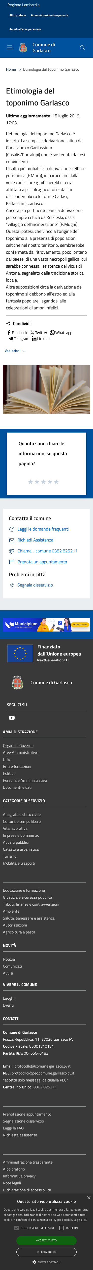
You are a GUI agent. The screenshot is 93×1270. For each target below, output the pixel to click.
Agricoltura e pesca (19, 932)
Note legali (12, 1183)
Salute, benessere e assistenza (29, 918)
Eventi (8, 1005)
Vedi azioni (16, 351)
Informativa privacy (19, 1176)
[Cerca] (83, 48)
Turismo (9, 856)
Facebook (16, 333)
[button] (46, 1262)
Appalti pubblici (16, 842)
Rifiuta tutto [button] (46, 1252)
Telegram (18, 339)
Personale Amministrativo (25, 780)
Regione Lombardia (23, 5)
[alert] (46, 1232)
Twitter (38, 333)
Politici (8, 773)
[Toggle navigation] (10, 47)
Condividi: (18, 323)
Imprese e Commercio (21, 835)
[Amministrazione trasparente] (49, 15)
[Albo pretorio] (17, 15)
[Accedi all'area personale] (25, 29)
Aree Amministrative (20, 752)
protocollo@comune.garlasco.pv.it (42, 1066)
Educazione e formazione (24, 890)
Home (11, 69)
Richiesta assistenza (20, 1135)
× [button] (89, 1198)
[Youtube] (12, 718)
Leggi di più (81, 1220)
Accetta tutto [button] (46, 1240)
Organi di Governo (18, 745)
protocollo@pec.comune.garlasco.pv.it (43, 1073)
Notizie (9, 959)
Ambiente (11, 911)
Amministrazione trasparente (28, 1162)
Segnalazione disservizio (23, 1121)
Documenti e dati (17, 787)
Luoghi (8, 998)
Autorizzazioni (15, 925)
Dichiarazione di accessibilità (27, 1190)
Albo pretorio (14, 1169)
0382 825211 (45, 1087)
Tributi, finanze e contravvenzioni (31, 904)
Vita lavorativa (15, 828)
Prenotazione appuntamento (27, 1114)
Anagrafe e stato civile (22, 814)
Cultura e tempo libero (22, 821)
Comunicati (12, 966)
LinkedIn (41, 339)
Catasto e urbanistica (21, 849)
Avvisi (8, 973)
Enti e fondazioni (17, 766)
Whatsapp (60, 333)
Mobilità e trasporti (19, 863)
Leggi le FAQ (13, 1128)
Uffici (7, 759)
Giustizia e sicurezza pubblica (27, 897)
